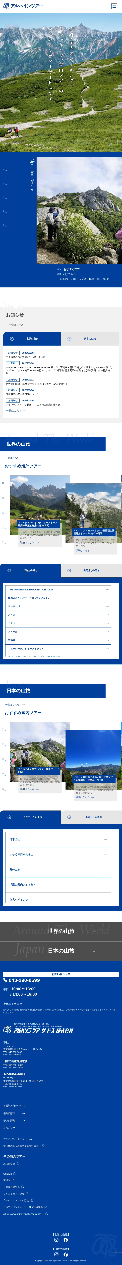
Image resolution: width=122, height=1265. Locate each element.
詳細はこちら (29, 542)
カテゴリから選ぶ (32, 817)
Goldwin (9, 1173)
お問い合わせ (12, 1106)
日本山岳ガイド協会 (15, 1193)
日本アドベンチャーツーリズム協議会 (25, 1207)
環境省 (8, 1180)
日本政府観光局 (13, 1187)
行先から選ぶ (31, 570)
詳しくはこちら (66, 274)
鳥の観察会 (11, 1163)
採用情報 (9, 1120)
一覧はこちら (19, 325)
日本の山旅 (90, 338)
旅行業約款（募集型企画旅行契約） (24, 1146)
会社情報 (9, 1113)
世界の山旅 (32, 338)
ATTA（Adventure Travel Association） (25, 1214)
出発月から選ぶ (91, 570)
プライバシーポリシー (15, 1139)
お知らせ (9, 1127)
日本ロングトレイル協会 (18, 1200)
